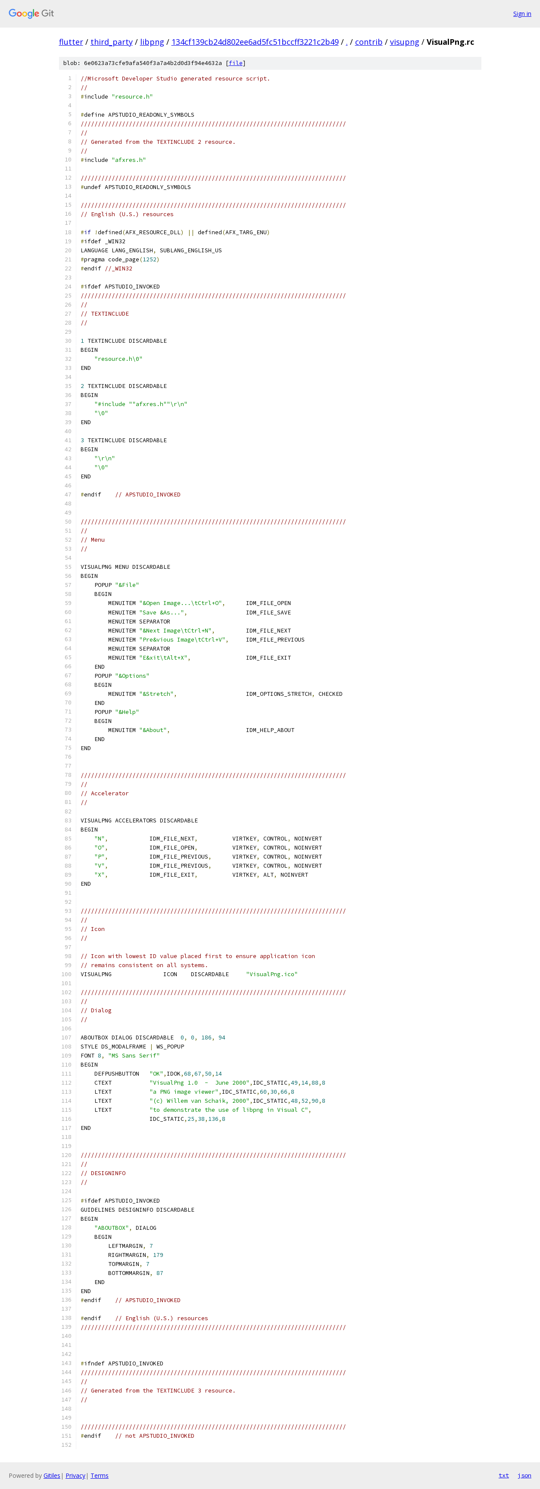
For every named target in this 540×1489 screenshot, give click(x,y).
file (236, 63)
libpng (152, 42)
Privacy (75, 1475)
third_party (112, 42)
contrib (369, 42)
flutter (71, 42)
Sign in (522, 13)
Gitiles (52, 1475)
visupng (404, 42)
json (524, 1475)
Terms (100, 1475)
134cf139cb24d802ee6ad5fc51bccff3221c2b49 (255, 42)
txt (504, 1475)
